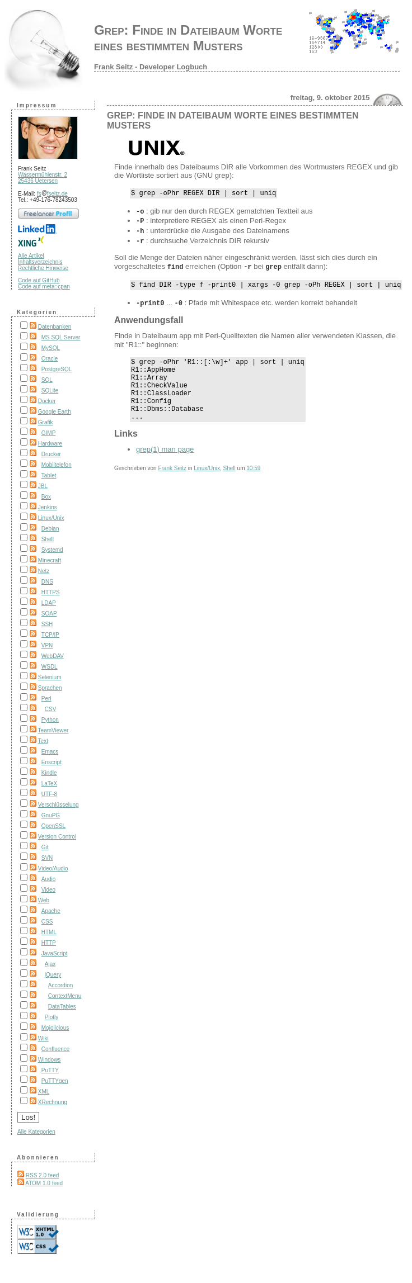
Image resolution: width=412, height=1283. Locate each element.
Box (46, 497)
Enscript (51, 762)
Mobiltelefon (56, 465)
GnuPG (50, 815)
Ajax (50, 964)
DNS (47, 582)
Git (45, 847)
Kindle (49, 773)
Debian (50, 528)
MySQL (50, 348)
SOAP (49, 613)
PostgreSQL (56, 369)
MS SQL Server (61, 337)
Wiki (43, 1038)
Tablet (49, 475)
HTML (49, 932)
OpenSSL (53, 826)
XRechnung (52, 1102)
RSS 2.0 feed (42, 1175)
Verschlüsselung (58, 805)
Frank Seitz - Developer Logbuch (150, 67)
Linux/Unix (51, 518)
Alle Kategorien (36, 1132)
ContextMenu (64, 996)
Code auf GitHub (39, 280)
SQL (47, 380)
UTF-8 (49, 794)
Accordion (60, 985)
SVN (47, 858)
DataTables (62, 1006)
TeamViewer (53, 730)
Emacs (50, 752)
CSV (51, 709)
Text (43, 741)
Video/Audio (53, 868)
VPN (47, 645)
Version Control (57, 837)
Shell (47, 539)
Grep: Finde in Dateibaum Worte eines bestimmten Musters (188, 37)
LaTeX (49, 783)
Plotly (51, 1017)
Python (50, 720)
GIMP (48, 433)
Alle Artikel (31, 256)
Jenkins (47, 507)
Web (43, 900)
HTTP (48, 943)
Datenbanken (55, 327)
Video (48, 890)
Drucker (51, 454)
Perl (46, 698)
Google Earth (54, 412)
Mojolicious (55, 1028)
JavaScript (54, 953)
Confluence (55, 1049)
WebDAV (52, 656)
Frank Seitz (172, 478)
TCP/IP (50, 635)
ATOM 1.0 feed (44, 1183)
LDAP (48, 603)
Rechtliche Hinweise (43, 268)
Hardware (50, 444)
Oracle (49, 359)
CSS (47, 922)
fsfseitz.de (52, 194)
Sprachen (50, 688)
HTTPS (50, 592)
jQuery (53, 975)
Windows (49, 1060)
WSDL (49, 667)
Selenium (50, 677)
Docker (47, 401)
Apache (50, 911)
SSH (47, 624)
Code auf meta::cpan (44, 286)
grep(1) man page (165, 459)
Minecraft (49, 560)
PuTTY (50, 1070)
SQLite (50, 390)
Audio (48, 879)
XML (44, 1091)
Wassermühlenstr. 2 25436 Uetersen (42, 178)
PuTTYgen (54, 1081)
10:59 (253, 478)
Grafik (45, 422)
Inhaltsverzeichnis (40, 262)
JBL (43, 486)
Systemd (52, 550)
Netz (44, 571)
